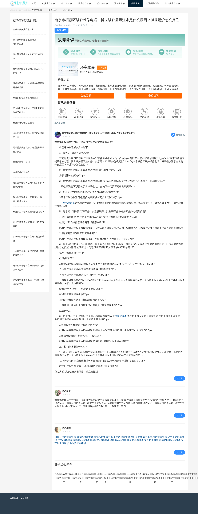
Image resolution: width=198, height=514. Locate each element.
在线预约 (67, 10)
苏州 (56, 476)
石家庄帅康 (37, 10)
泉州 (197, 476)
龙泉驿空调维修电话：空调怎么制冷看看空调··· (28, 282)
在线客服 (85, 95)
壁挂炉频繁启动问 (21, 162)
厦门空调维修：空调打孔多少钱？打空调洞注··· (28, 184)
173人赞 (179, 378)
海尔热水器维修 (158, 437)
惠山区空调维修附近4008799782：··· (29, 56)
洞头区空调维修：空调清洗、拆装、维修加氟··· (27, 199)
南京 (93, 476)
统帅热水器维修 (81, 440)
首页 (21, 10)
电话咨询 (153, 95)
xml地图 (24, 498)
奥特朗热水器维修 (171, 440)
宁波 (68, 476)
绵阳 (143, 476)
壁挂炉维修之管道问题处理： (26, 98)
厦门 (145, 476)
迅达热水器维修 (77, 443)
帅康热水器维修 (84, 437)
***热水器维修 (65, 440)
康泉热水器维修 (135, 440)
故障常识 (27, 10)
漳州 (195, 476)
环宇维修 (13, 10)
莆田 (192, 476)
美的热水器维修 (121, 437)
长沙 (62, 476)
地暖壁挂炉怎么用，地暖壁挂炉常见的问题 (28, 149)
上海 (74, 476)
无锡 (58, 476)
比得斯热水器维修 (99, 440)
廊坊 (101, 476)
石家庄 (64, 478)
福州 (70, 476)
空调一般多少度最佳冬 (23, 29)
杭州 (85, 476)
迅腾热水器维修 (118, 440)
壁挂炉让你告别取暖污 (23, 122)
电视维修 (52, 10)
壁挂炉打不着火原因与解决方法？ (28, 211)
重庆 (95, 476)
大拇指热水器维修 (103, 437)
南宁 (60, 476)
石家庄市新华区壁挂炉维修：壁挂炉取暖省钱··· (28, 253)
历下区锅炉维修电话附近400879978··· (24, 42)
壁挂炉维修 (121, 316)
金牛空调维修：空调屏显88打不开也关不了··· (28, 71)
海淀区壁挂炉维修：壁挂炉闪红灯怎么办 (28, 135)
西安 (66, 476)
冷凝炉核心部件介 (21, 172)
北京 (76, 476)
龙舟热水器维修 (152, 440)
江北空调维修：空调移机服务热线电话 (28, 224)
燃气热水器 (69, 203)
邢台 (103, 476)
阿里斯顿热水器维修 (65, 437)
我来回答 (61, 30)
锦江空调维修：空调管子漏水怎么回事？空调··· (28, 267)
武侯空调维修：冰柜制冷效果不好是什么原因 (28, 85)
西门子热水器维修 (140, 437)
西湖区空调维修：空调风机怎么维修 (28, 238)
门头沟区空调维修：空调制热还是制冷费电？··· (28, 110)
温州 (72, 476)
